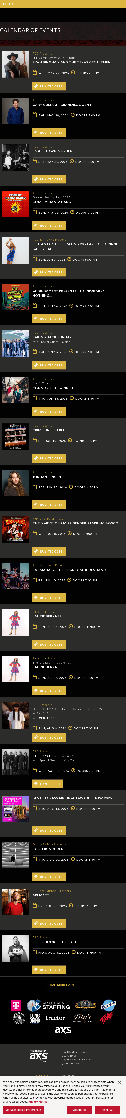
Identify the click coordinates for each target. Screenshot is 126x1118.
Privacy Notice (37, 1101)
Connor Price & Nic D (53, 388)
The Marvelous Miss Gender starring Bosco (76, 523)
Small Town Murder (53, 151)
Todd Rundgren (48, 849)
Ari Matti (41, 895)
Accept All (79, 1110)
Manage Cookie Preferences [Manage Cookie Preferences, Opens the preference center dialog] (23, 1110)
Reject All (107, 1110)
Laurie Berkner (47, 616)
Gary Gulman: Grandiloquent (62, 104)
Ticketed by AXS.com (89, 31)
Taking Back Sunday (52, 337)
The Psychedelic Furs (53, 756)
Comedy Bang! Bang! (53, 202)
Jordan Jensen (47, 477)
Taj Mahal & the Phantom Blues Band (69, 570)
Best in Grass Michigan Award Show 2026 (72, 798)
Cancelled (47, 784)
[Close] (119, 1082)
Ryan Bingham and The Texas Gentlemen (72, 62)
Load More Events (63, 985)
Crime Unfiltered (49, 430)
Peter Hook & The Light (55, 942)
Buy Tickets (48, 86)
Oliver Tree (44, 718)
